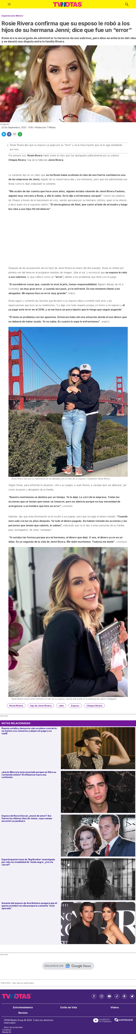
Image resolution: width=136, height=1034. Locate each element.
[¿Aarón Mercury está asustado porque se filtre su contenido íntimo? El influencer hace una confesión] (98, 792)
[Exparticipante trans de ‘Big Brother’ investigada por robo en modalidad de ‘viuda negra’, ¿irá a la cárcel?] (98, 879)
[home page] (68, 4)
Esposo (75, 705)
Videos (114, 1007)
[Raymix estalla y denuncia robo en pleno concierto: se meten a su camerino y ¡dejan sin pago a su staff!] (98, 748)
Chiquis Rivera (94, 705)
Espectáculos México (12, 15)
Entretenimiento (23, 1007)
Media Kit (6, 1032)
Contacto (6, 1030)
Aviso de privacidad (13, 1027)
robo (61, 705)
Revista (23, 1012)
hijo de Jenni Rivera (41, 705)
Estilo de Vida (68, 1007)
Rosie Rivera (16, 705)
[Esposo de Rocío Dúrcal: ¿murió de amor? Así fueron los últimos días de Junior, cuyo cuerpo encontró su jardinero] (98, 836)
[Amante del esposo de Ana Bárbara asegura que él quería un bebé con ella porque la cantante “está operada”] (98, 923)
